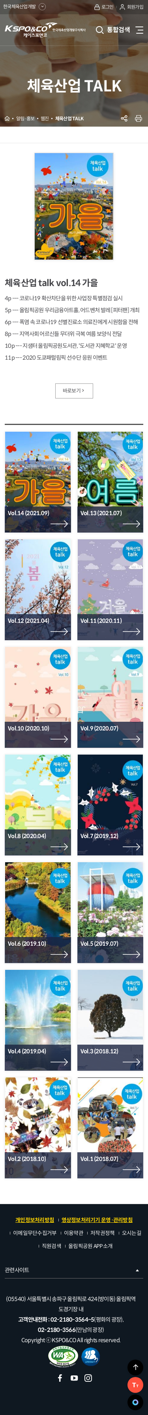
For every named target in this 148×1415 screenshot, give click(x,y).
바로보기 (74, 391)
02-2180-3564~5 (72, 1319)
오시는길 (131, 1233)
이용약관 (73, 1233)
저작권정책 (102, 1233)
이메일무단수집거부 (35, 1233)
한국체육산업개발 (24, 6)
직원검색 (51, 1246)
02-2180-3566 (56, 1329)
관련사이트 (72, 1270)
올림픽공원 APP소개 (90, 1246)
